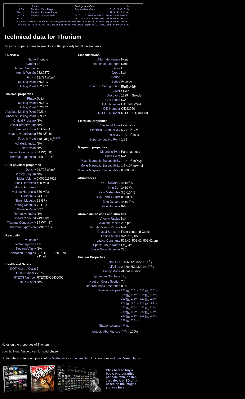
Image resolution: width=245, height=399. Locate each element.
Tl (111, 21)
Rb (18, 18)
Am (48, 24)
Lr (76, 24)
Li (19, 9)
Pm (40, 21)
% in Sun (114, 187)
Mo (86, 18)
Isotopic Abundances (106, 331)
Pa (32, 24)
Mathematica (60, 358)
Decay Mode (111, 271)
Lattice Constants (108, 240)
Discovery (113, 95)
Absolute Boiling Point (21, 116)
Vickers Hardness (24, 191)
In (111, 18)
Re (89, 21)
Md (69, 24)
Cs (18, 21)
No (73, 24)
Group (116, 72)
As (117, 15)
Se (121, 15)
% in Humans (111, 206)
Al (110, 12)
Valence (30, 239)
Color (116, 91)
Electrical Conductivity (105, 130)
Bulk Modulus (26, 196)
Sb (117, 18)
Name (32, 59)
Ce (29, 21)
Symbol (31, 63)
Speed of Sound (25, 218)
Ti (79, 15)
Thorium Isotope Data (43, 15)
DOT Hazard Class (23, 268)
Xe (127, 18)
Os (93, 21)
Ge (114, 15)
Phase (31, 98)
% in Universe (110, 182)
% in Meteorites (109, 192)
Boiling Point (27, 86)
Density (31, 77)
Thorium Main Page (42, 9)
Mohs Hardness (25, 187)
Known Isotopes (109, 290)
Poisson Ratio (26, 209)
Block (116, 68)
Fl (114, 24)
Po (121, 21)
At (124, 21)
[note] (56, 138)
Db (82, 24)
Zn (107, 15)
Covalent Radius (109, 223)
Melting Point (27, 81)
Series (115, 81)
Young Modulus (25, 205)
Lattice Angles (110, 236)
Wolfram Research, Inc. (125, 358)
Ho (62, 21)
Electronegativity (24, 244)
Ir (97, 21)
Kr (127, 15)
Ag (103, 18)
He (127, 6)
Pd (100, 18)
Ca (22, 15)
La (25, 21)
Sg (86, 24)
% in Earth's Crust (108, 197)
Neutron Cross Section (104, 281)
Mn (90, 15)
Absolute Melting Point (20, 111)
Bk (55, 24)
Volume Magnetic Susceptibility (99, 170)
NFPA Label (28, 282)
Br (124, 15)
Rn (127, 21)
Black (78, 9)
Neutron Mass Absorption (103, 286)
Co (97, 15)
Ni (100, 15)
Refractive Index (25, 213)
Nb (82, 18)
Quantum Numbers (107, 276)
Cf (58, 24)
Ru (93, 18)
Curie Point (112, 156)
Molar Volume (26, 178)
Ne (127, 9)
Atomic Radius (110, 218)
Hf (79, 21)
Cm (52, 24)
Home (34, 6)
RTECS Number (25, 277)
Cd (107, 18)
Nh (110, 24)
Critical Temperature (22, 125)
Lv (121, 24)
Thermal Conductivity (21, 152)
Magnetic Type (110, 151)
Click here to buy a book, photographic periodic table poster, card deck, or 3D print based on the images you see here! (121, 379)
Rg (103, 24)
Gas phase (112, 99)
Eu (47, 21)
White (85, 9)
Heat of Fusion (26, 129)
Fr (18, 24)
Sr (22, 18)
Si (114, 12)
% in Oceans (111, 201)
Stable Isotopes (109, 325)
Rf (79, 24)
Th (29, 24)
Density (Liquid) (25, 174)
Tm (69, 21)
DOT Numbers (26, 273)
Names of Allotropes (106, 63)
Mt (97, 24)
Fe (93, 15)
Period (115, 77)
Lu (76, 21)
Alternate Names (108, 59)
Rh (97, 18)
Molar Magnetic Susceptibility (100, 165)
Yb (73, 21)
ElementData (81, 358)
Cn (107, 24)
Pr (32, 21)
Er (65, 21)
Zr (79, 18)
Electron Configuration (105, 86)
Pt (100, 21)
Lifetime (114, 266)
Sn (114, 18)
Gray (92, 9)
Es (62, 24)
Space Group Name (106, 245)
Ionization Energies (23, 253)
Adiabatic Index (25, 143)
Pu (43, 24)
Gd (51, 21)
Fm (65, 24)
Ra (22, 24)
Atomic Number (25, 68)
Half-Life (114, 261)
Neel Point (29, 148)
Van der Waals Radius (105, 227)
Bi (118, 21)
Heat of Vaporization (22, 133)
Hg (107, 21)
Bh (89, 24)
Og (127, 24)
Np (39, 24)
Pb (114, 21)
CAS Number (111, 104)
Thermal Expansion (22, 157)
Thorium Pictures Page (44, 12)
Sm (44, 21)
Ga (110, 15)
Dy (58, 21)
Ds (100, 24)
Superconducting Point (104, 139)
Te (121, 18)
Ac (25, 24)
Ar (127, 12)
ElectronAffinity (26, 248)
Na (18, 12)
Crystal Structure (108, 231)
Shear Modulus (25, 200)
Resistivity (113, 135)
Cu (103, 15)
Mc (118, 24)
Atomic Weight (26, 72)
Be (22, 9)
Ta (82, 21)
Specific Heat (27, 138)
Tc (90, 18)
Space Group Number (105, 249)
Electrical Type (110, 125)
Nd (36, 21)
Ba (22, 21)
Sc (76, 15)
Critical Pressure (24, 120)
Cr (86, 15)
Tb (55, 21)
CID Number (111, 108)
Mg (22, 12)
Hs (93, 24)
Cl (124, 12)
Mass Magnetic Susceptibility (100, 160)
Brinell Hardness (24, 183)
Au (103, 21)
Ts (124, 24)
